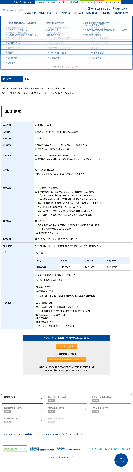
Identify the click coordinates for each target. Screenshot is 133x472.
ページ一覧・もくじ (95, 451)
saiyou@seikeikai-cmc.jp (66, 359)
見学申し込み (66, 346)
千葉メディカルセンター (23, 2)
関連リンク (126, 451)
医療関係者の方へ (122, 13)
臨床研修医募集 (112, 2)
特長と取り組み (93, 13)
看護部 (99, 2)
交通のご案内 (120, 8)
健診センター (87, 2)
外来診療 (66, 13)
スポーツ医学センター (46, 2)
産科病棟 (62, 2)
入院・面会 (78, 13)
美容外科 (74, 2)
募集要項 (7, 52)
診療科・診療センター (49, 13)
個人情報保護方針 (112, 451)
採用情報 (107, 13)
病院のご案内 (30, 13)
